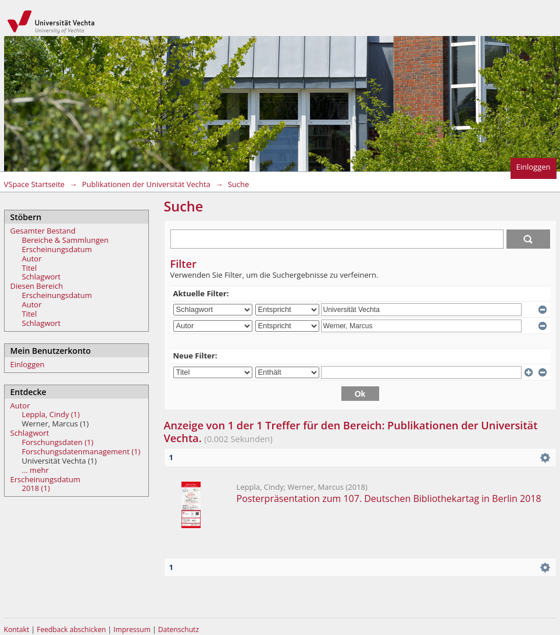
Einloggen (533, 167)
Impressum (132, 629)
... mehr (35, 470)
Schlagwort (41, 276)
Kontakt (17, 629)
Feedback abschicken (71, 629)
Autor (32, 258)
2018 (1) (36, 488)
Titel (29, 268)
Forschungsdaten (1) (58, 442)
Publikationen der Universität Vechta (146, 184)
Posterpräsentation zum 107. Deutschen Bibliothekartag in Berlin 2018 (389, 498)
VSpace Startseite (34, 184)
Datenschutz (178, 629)
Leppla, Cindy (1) (51, 414)
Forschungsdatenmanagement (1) (81, 451)
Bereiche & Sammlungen (65, 240)
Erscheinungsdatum (57, 249)
